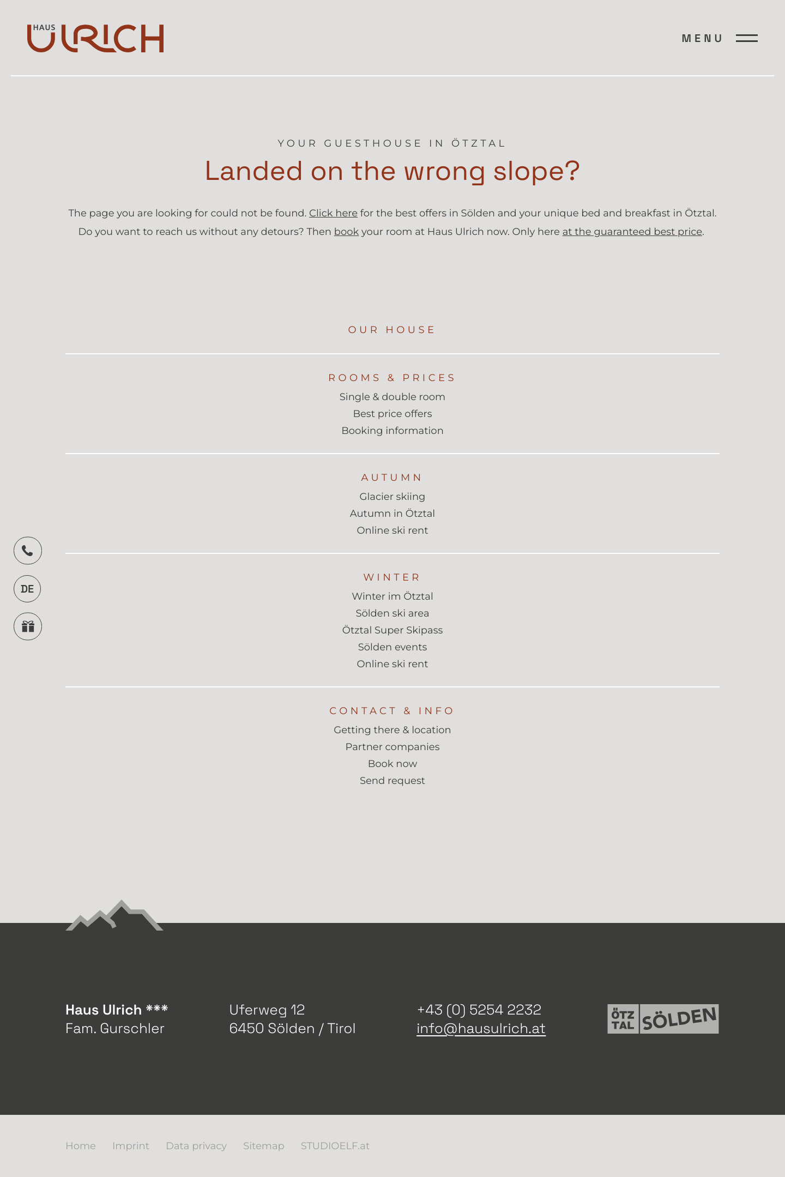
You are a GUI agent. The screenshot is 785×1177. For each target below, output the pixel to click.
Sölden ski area (392, 613)
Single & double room (392, 397)
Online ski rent (392, 530)
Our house (392, 330)
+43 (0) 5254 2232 (478, 1009)
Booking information (392, 431)
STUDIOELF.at (335, 1146)
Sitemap (264, 1146)
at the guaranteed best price (632, 232)
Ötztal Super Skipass (392, 630)
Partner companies (393, 747)
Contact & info (392, 711)
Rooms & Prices (392, 378)
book (346, 232)
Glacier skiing (393, 497)
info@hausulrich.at (481, 1028)
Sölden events (392, 647)
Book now (393, 764)
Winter (392, 577)
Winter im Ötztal (392, 596)
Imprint (130, 1146)
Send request (392, 781)
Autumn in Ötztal (392, 514)
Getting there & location (392, 730)
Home (80, 1146)
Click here (333, 213)
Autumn (392, 478)
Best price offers (392, 414)
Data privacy (196, 1146)
